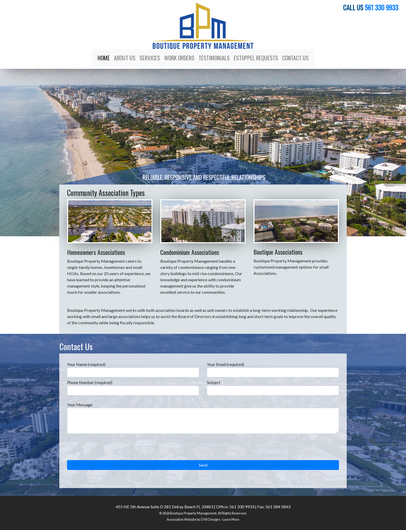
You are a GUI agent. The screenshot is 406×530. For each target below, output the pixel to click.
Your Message (203, 418)
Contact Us (295, 58)
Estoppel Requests (256, 58)
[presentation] (106, 450)
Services (150, 58)
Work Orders (179, 58)
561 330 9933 (381, 7)
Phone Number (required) (133, 387)
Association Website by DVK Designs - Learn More (203, 519)
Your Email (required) (273, 369)
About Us (124, 58)
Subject (273, 387)
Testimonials (214, 58)
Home (104, 58)
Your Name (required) (133, 369)
